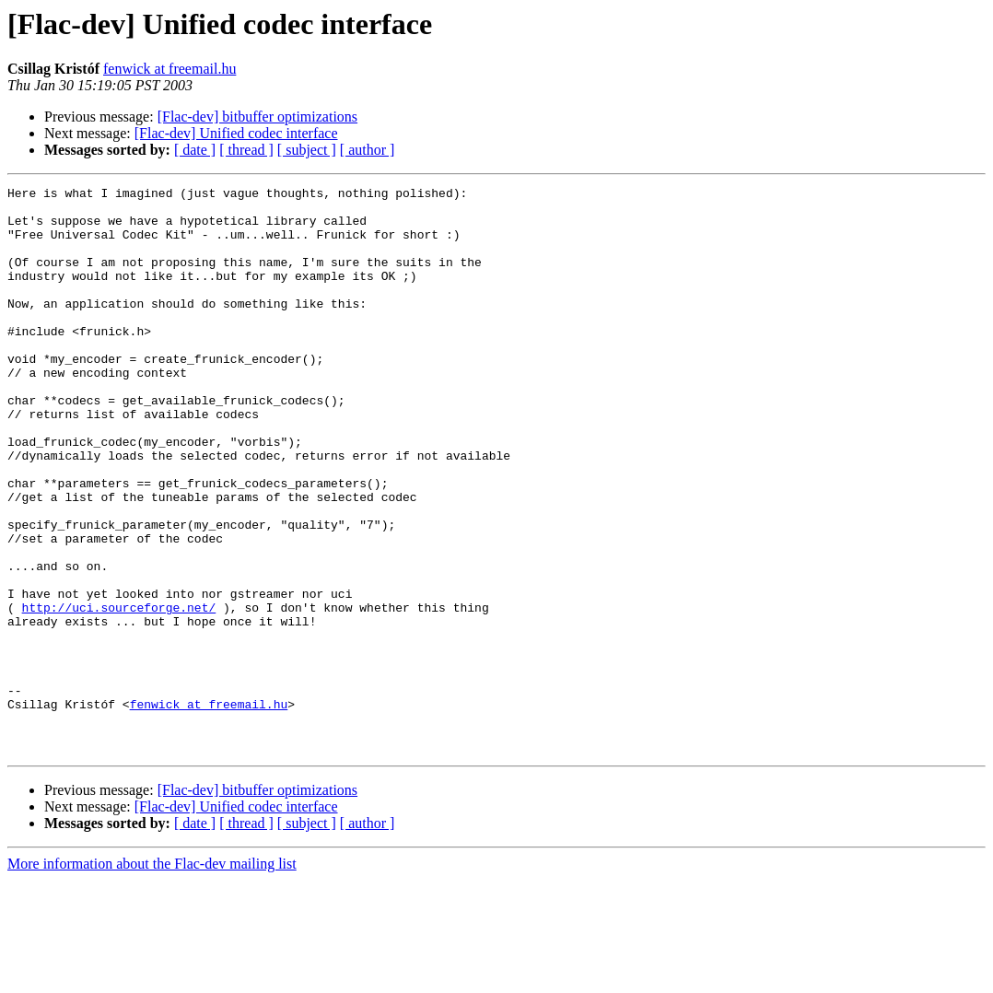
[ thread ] (246, 150)
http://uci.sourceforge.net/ (119, 692)
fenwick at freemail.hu (169, 68)
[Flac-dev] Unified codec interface (236, 133)
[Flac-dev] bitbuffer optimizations (257, 116)
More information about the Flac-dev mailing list (152, 977)
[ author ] (367, 150)
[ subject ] (306, 150)
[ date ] (195, 150)
